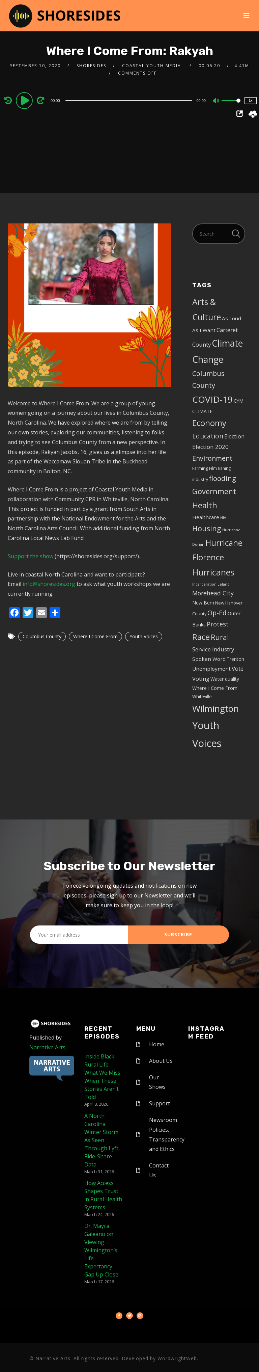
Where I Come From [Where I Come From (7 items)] (214, 688)
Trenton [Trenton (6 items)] (235, 659)
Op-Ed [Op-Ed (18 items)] (217, 612)
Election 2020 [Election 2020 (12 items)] (210, 447)
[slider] (128, 100)
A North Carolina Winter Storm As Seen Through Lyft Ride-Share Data (101, 1140)
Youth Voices (144, 636)
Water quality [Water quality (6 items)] (224, 679)
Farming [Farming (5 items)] (200, 468)
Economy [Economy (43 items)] (209, 422)
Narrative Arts (47, 1047)
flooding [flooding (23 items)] (222, 478)
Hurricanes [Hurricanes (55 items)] (213, 572)
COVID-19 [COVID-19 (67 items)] (212, 399)
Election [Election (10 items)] (234, 436)
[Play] (25, 100)
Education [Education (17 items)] (207, 436)
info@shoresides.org (49, 584)
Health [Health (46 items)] (204, 505)
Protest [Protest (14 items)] (218, 624)
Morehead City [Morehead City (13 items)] (213, 593)
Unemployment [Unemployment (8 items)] (211, 668)
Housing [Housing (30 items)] (206, 528)
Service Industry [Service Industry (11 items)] (213, 649)
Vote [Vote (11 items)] (237, 668)
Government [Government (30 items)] (214, 491)
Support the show (30, 556)
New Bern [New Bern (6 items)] (203, 602)
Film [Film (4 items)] (213, 468)
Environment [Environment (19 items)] (212, 458)
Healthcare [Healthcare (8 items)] (205, 517)
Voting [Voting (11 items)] (200, 678)
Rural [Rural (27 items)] (220, 637)
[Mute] (216, 101)
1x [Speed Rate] (250, 100)
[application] (129, 100)
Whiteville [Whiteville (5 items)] (202, 696)
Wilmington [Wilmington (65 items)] (215, 708)
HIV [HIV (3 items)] (223, 517)
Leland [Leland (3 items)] (224, 584)
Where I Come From (95, 636)
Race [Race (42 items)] (201, 636)
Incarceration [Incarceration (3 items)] (204, 584)
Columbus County (42, 636)
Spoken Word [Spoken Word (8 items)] (209, 658)
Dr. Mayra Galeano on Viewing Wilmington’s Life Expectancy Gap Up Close (101, 1250)
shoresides (91, 66)
